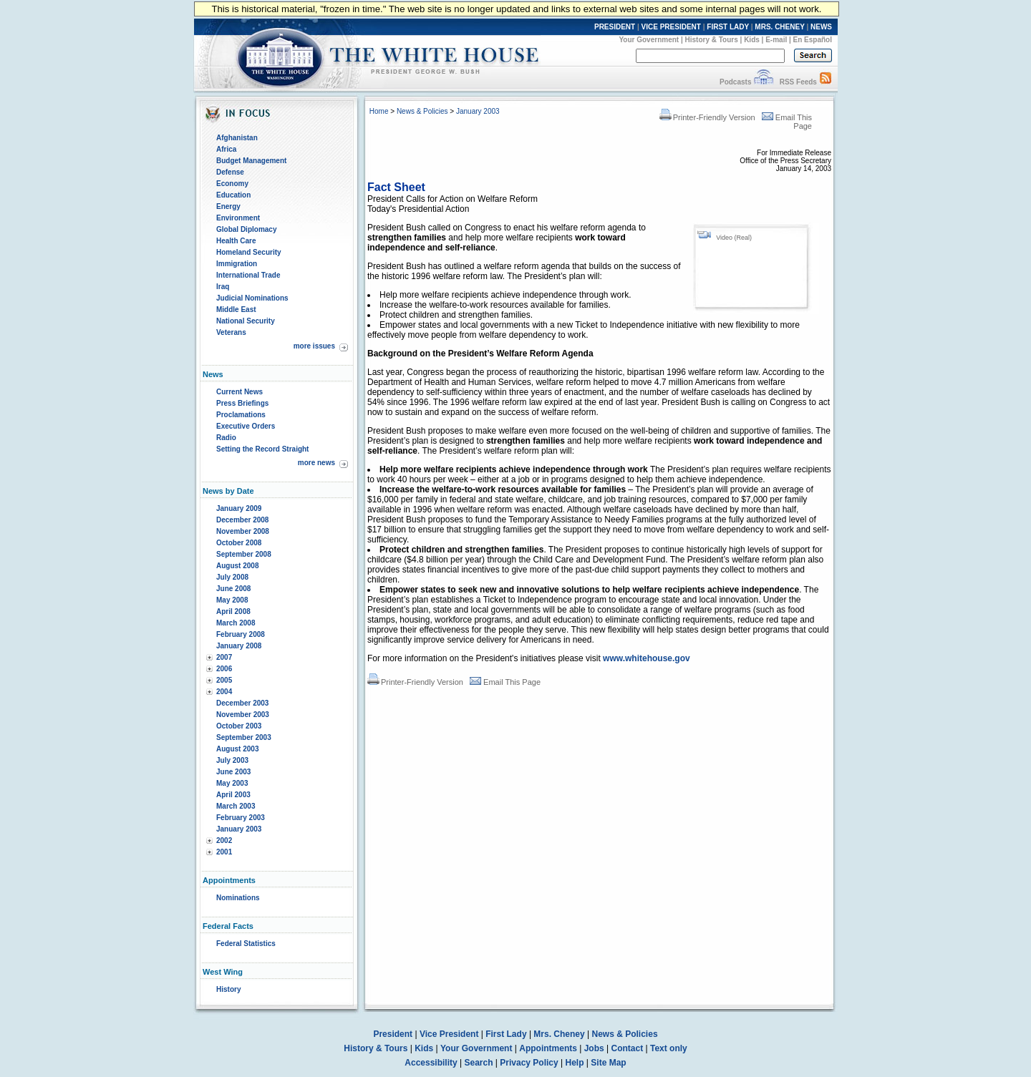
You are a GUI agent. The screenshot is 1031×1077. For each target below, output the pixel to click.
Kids (752, 40)
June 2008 (233, 589)
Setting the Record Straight (262, 449)
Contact (627, 1048)
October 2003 (238, 726)
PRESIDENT (614, 27)
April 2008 (233, 611)
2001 (224, 852)
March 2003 (235, 806)
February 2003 (240, 818)
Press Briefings (242, 403)
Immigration (236, 264)
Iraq (222, 287)
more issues (314, 346)
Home (379, 111)
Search (479, 1063)
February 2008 (240, 634)
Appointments (548, 1048)
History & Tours (711, 40)
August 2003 (237, 749)
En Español (812, 40)
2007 (224, 657)
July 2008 (232, 577)
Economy (232, 183)
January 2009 (238, 508)
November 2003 (242, 714)
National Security (245, 321)
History (228, 989)
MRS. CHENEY (779, 27)
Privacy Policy (529, 1063)
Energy (228, 206)
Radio (226, 438)
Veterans (231, 332)
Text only (668, 1048)
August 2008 (237, 566)
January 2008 (238, 646)
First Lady (505, 1034)
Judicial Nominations (252, 298)
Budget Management (251, 161)
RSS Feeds (798, 82)
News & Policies (422, 111)
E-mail (776, 40)
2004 (224, 692)
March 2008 (235, 623)
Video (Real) (734, 237)
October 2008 (238, 543)
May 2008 (232, 600)
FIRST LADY (728, 27)
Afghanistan (237, 138)
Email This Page (505, 682)
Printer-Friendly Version (707, 117)
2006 (224, 669)
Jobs (594, 1048)
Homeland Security (248, 252)
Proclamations (241, 415)
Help (575, 1063)
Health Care (236, 241)
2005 (224, 680)
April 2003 (233, 795)
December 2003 (242, 703)
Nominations (238, 898)
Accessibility (431, 1063)
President (392, 1034)
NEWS (821, 27)
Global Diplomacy (246, 229)
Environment (238, 218)
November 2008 (242, 531)
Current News (239, 392)
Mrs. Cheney (558, 1034)
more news (316, 463)
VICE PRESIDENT (671, 27)
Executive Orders (245, 426)
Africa (226, 149)
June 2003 (233, 772)
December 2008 (242, 520)
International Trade (248, 275)
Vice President (449, 1034)
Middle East (236, 309)
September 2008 (243, 554)
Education (233, 195)
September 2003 (243, 737)
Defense (230, 172)
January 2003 (238, 829)
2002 (224, 840)
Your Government (649, 40)
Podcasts (735, 82)
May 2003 (232, 783)
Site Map (608, 1063)
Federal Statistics (246, 943)
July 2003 (232, 760)
